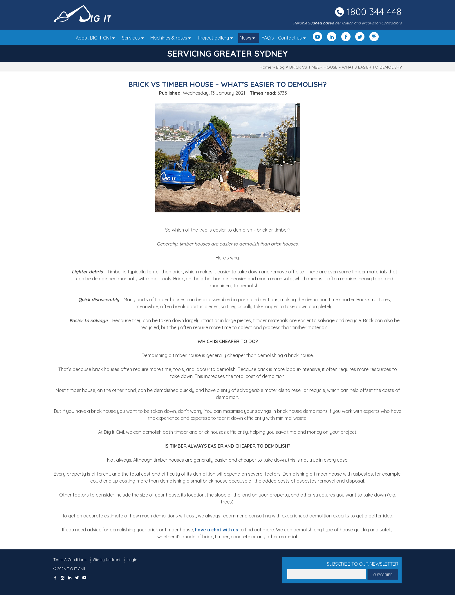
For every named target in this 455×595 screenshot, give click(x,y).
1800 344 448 (374, 11)
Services (134, 38)
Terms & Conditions (69, 559)
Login (132, 559)
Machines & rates (172, 38)
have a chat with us (216, 530)
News (249, 38)
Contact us (293, 38)
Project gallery (217, 38)
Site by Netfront (106, 559)
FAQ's (268, 38)
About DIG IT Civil (97, 38)
